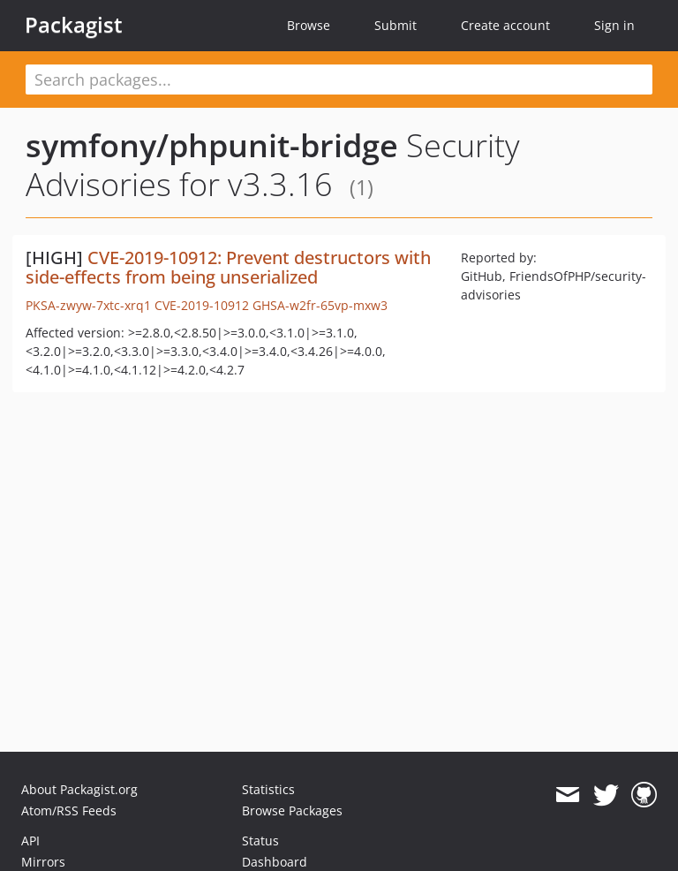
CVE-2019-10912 (201, 305)
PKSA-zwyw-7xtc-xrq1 (88, 305)
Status (260, 840)
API (30, 840)
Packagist (74, 25)
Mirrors (43, 861)
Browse (308, 25)
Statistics (268, 789)
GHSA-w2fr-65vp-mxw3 (320, 305)
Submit (395, 25)
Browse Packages (292, 810)
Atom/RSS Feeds (69, 810)
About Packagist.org (79, 789)
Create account (505, 25)
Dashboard (274, 861)
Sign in (614, 25)
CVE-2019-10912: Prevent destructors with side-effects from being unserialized (228, 267)
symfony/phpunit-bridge (212, 145)
